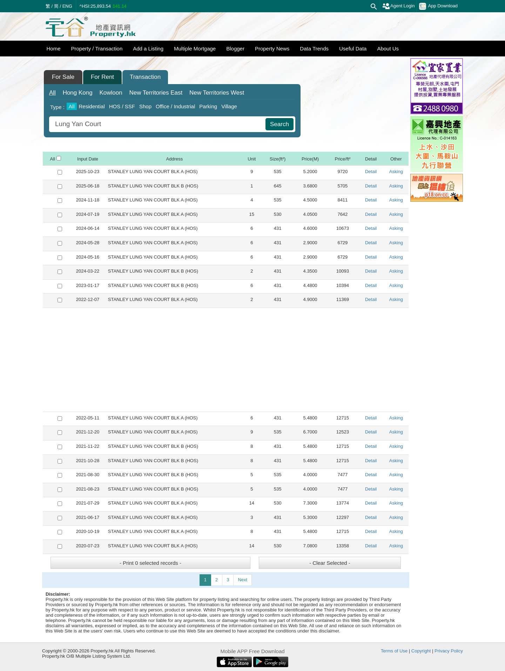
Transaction (145, 77)
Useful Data (352, 49)
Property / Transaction (97, 49)
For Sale (63, 77)
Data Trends (314, 49)
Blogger (235, 49)
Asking (396, 171)
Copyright (421, 650)
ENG (67, 6)
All (52, 92)
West (216, 92)
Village (229, 106)
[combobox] (158, 124)
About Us (388, 49)
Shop (145, 106)
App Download (438, 6)
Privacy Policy (449, 650)
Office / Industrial (175, 106)
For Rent (102, 77)
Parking (208, 106)
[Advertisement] (225, 360)
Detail (371, 171)
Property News (272, 49)
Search (279, 124)
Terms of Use (394, 650)
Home (54, 49)
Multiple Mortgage (195, 49)
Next (242, 579)
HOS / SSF (122, 106)
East (155, 92)
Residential (92, 106)
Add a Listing (148, 49)
